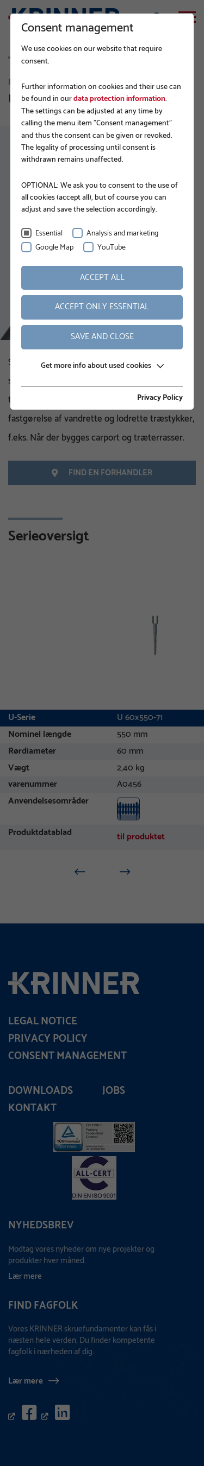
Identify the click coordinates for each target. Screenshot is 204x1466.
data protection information (118, 99)
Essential (49, 234)
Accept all (102, 277)
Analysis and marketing (122, 234)
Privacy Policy (160, 398)
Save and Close (102, 336)
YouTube (111, 248)
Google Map (54, 248)
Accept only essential (102, 307)
